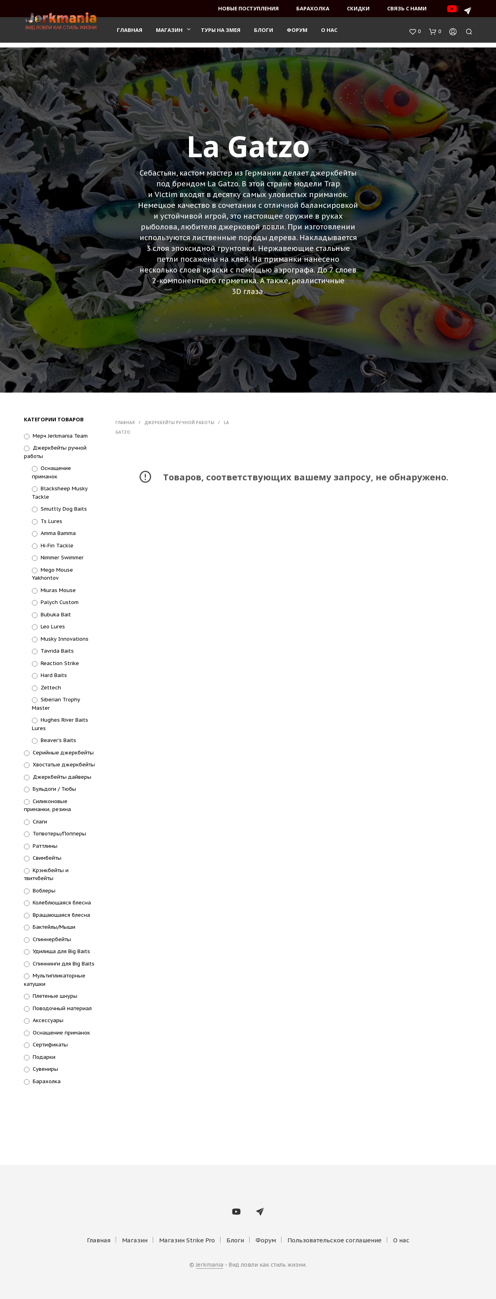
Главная (129, 32)
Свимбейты (47, 858)
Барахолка (312, 8)
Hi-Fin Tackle (57, 545)
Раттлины (45, 846)
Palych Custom (60, 602)
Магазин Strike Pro (187, 1240)
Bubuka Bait (56, 614)
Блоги (263, 32)
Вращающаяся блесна (61, 915)
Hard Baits (54, 675)
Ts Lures (51, 521)
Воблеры (44, 890)
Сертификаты (50, 1044)
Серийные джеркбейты (63, 752)
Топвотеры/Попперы (59, 833)
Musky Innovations (65, 639)
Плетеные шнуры (55, 996)
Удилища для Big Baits (61, 951)
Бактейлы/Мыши (54, 927)
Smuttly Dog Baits (64, 508)
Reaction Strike (60, 663)
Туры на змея (220, 32)
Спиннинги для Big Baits (63, 963)
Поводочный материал (62, 1008)
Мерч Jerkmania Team (60, 435)
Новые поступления (248, 8)
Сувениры (45, 1069)
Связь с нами (407, 8)
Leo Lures (53, 626)
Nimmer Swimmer (62, 557)
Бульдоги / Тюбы (54, 789)
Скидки (358, 8)
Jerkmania (209, 1265)
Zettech (51, 687)
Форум (297, 32)
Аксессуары (48, 1020)
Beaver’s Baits (58, 740)
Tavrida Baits (57, 651)
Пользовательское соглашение (334, 1240)
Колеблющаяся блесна (62, 902)
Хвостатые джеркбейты (64, 764)
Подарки (44, 1057)
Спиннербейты (52, 939)
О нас (329, 32)
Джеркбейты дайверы (62, 777)
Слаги (40, 821)
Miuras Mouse (58, 590)
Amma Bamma (58, 533)
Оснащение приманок (61, 1032)
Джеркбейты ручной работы (179, 422)
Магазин (169, 32)
